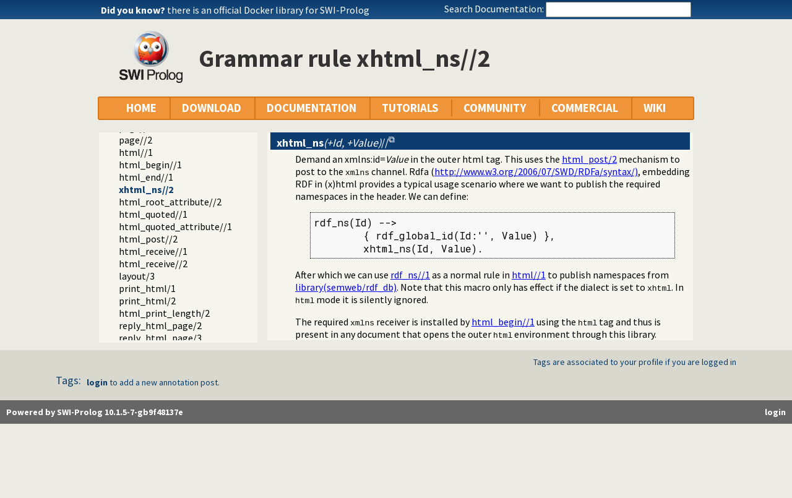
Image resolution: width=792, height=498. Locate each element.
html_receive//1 (153, 251)
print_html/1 (147, 288)
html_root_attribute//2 (170, 201)
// (333, 142)
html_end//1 (146, 177)
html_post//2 (148, 239)
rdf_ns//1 (410, 274)
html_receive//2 (153, 263)
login (97, 382)
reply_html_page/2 (160, 325)
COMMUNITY (494, 108)
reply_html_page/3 (160, 338)
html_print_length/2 (164, 313)
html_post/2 (589, 159)
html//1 (136, 152)
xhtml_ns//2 (146, 189)
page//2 (135, 140)
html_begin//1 (150, 164)
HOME (141, 108)
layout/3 (137, 276)
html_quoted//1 (153, 214)
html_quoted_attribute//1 (175, 226)
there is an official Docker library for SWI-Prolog (268, 10)
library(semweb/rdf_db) (346, 287)
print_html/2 (147, 300)
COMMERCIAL (584, 108)
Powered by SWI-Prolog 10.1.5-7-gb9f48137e (94, 412)
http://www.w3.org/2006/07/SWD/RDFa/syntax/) (536, 171)
